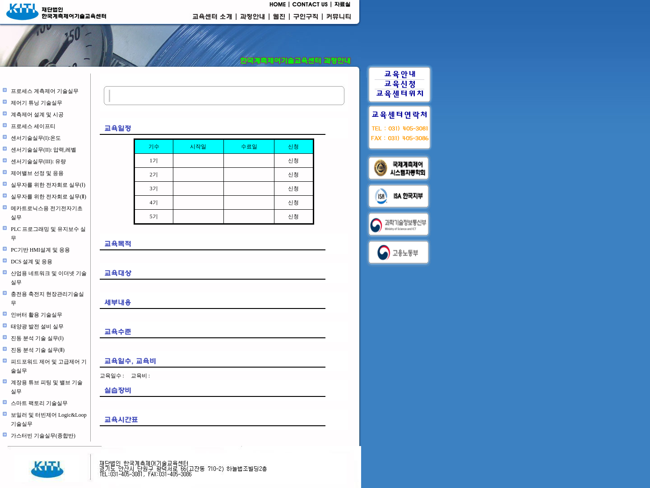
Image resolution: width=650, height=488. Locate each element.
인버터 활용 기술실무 (36, 315)
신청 (293, 160)
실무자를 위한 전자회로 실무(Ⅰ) (48, 185)
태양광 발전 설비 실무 (37, 326)
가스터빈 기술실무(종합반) (43, 436)
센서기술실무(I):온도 (36, 138)
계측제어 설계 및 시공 (37, 114)
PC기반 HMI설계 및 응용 (40, 250)
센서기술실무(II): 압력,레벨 (43, 150)
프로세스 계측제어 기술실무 (45, 91)
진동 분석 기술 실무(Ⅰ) (37, 338)
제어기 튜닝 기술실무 (36, 103)
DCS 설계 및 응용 (31, 261)
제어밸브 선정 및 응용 (37, 173)
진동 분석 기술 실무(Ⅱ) (38, 350)
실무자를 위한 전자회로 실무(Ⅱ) (48, 196)
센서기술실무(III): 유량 (38, 161)
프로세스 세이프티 (33, 126)
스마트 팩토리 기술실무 (39, 403)
